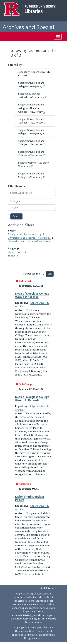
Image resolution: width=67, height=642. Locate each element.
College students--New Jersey (25, 234)
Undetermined (16, 252)
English (12, 255)
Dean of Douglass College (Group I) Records (32, 295)
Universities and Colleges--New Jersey (29, 237)
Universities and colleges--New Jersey (29, 241)
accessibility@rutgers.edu (26, 615)
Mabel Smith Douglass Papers (29, 498)
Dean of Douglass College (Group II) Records (32, 398)
